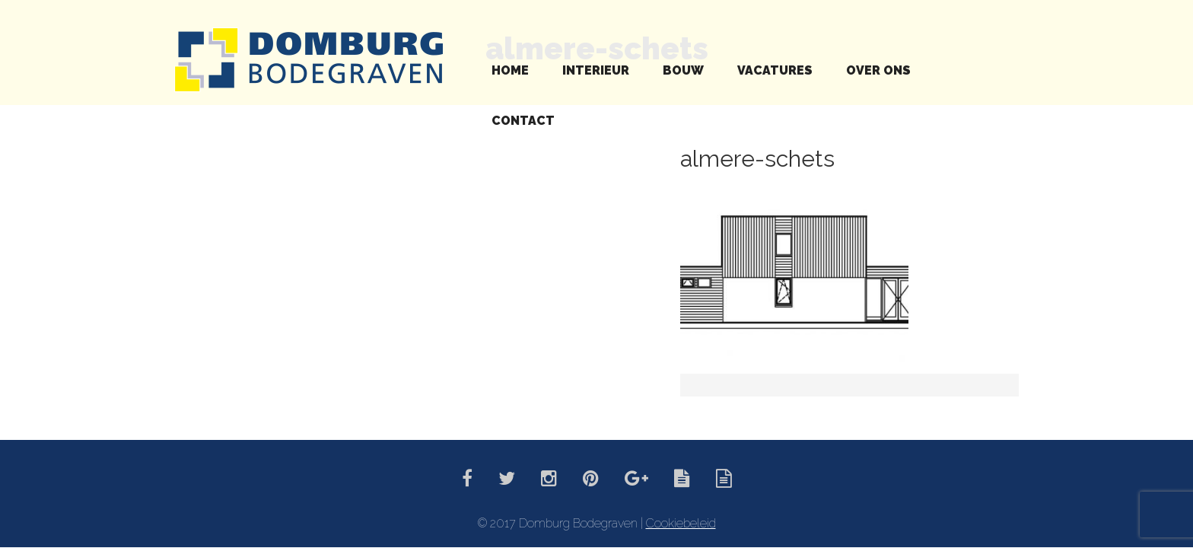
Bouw (683, 70)
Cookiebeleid (681, 523)
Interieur (595, 70)
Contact (523, 120)
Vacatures (775, 70)
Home (510, 70)
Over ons (878, 70)
